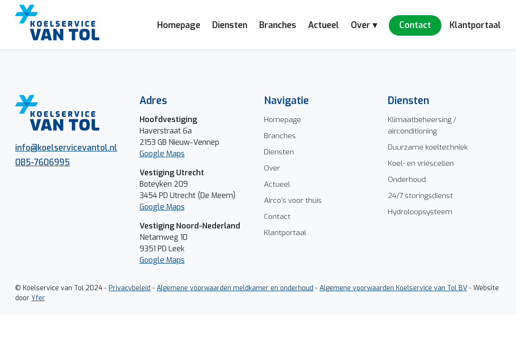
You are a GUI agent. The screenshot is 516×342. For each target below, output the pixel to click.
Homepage (178, 25)
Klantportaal (475, 25)
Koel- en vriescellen (421, 163)
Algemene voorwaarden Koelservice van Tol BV (393, 288)
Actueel (323, 25)
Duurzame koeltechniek (428, 147)
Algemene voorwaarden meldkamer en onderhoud (235, 288)
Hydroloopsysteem (420, 212)
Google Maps (162, 207)
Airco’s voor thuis (293, 200)
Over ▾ (364, 25)
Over (272, 168)
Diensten (229, 25)
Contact (415, 25)
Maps (175, 154)
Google (153, 154)
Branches (277, 25)
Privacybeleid (129, 288)
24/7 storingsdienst (420, 195)
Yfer (38, 298)
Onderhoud (407, 179)
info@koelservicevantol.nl (66, 147)
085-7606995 (42, 162)
